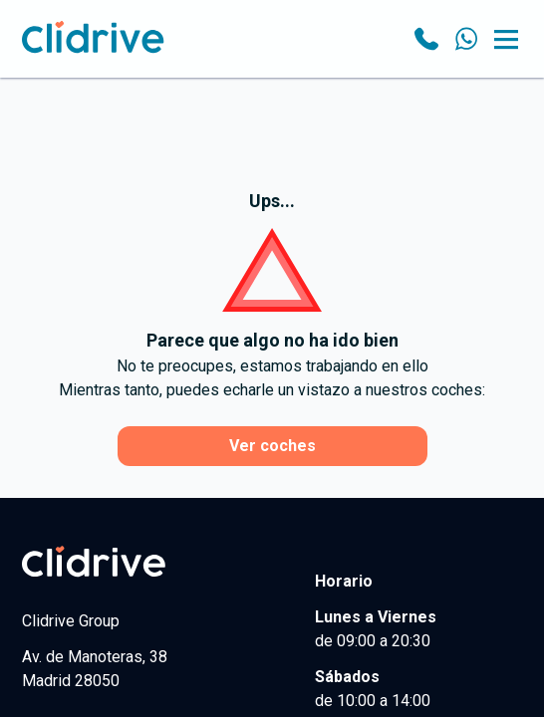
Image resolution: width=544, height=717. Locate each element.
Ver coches (272, 445)
